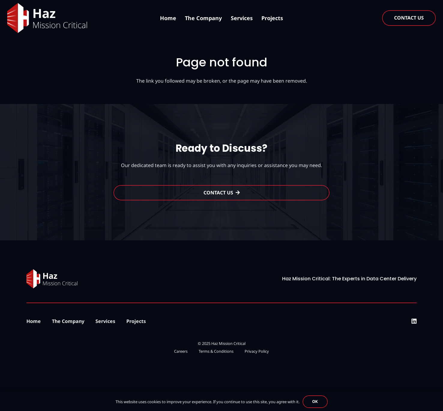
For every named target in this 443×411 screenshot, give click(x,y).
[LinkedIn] (414, 321)
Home (33, 321)
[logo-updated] (47, 18)
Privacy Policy (257, 351)
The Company (68, 321)
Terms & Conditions (216, 351)
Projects (136, 321)
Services (105, 321)
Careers (181, 351)
